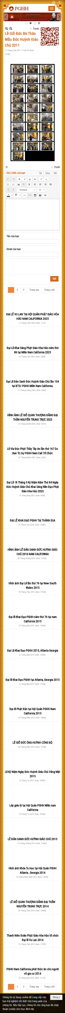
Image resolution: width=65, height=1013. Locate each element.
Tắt (40, 173)
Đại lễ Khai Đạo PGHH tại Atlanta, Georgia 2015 (32, 679)
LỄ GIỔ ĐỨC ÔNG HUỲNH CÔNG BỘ (32, 742)
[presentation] (31, 266)
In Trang (6, 167)
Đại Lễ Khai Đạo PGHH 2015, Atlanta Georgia (32, 650)
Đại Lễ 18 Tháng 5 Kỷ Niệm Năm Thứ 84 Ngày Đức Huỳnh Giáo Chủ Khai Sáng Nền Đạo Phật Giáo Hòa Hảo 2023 (32, 487)
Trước (36, 28)
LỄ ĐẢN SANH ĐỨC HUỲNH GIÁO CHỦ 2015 (32, 839)
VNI (55, 173)
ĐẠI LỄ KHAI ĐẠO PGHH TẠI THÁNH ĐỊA (32, 520)
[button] (51, 8)
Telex (47, 173)
